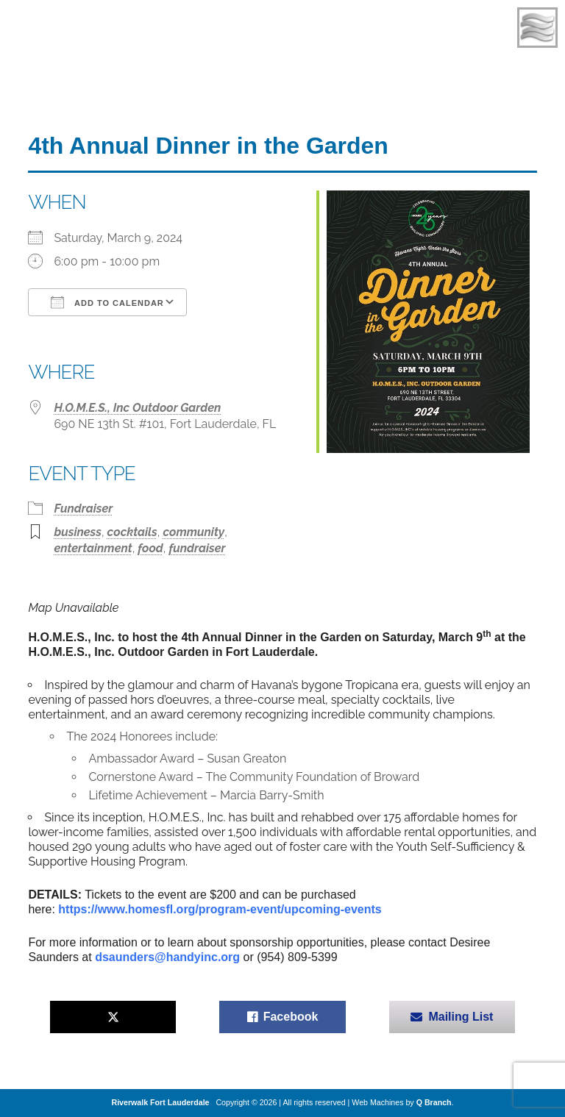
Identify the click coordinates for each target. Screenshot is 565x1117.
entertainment (93, 548)
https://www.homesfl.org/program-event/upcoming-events (219, 909)
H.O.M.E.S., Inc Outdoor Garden (137, 408)
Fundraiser (83, 508)
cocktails (132, 532)
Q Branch (434, 1102)
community (193, 532)
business (78, 532)
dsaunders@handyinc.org (167, 957)
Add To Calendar (107, 302)
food (150, 548)
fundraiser (196, 548)
